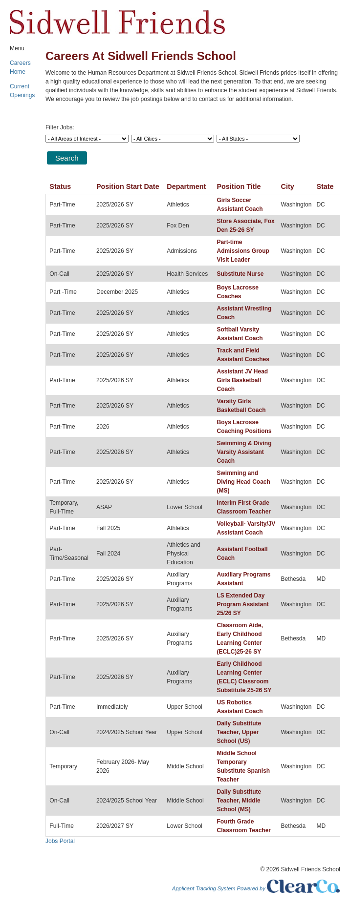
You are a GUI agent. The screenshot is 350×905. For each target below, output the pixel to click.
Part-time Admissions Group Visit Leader (243, 251)
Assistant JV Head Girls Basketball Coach (242, 380)
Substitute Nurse (240, 273)
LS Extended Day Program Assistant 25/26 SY (242, 604)
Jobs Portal (60, 841)
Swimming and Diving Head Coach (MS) (243, 482)
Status (60, 186)
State (324, 186)
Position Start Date (127, 186)
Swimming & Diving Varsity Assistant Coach (244, 452)
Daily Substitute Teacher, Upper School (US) (239, 732)
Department (186, 186)
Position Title (239, 186)
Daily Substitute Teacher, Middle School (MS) (239, 800)
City (287, 186)
